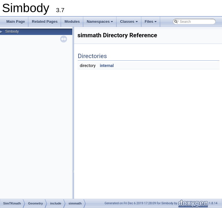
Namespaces (100, 23)
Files (151, 23)
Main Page (15, 21)
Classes (129, 23)
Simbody (12, 31)
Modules (72, 21)
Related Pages (45, 21)
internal (107, 65)
